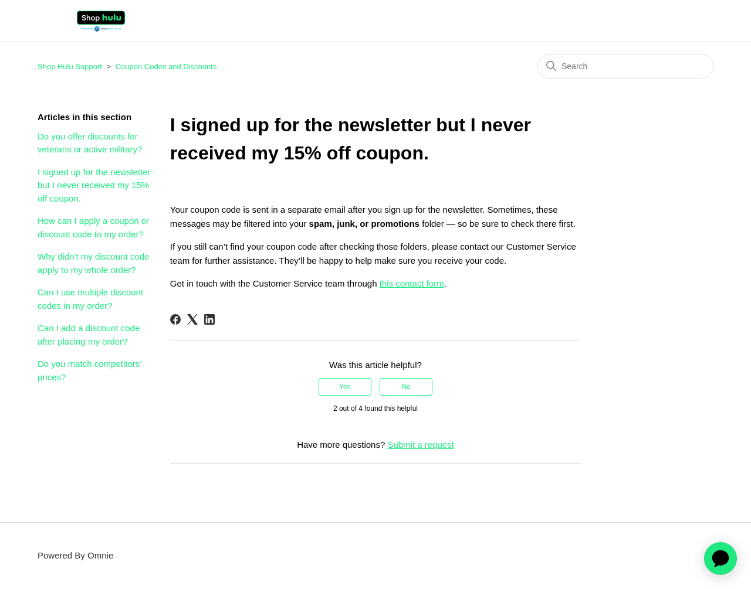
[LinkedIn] (209, 319)
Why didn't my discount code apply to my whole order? (93, 263)
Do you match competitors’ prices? (89, 370)
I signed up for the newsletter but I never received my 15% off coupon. (94, 185)
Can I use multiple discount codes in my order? (90, 299)
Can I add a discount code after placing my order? (89, 334)
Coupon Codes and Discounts (166, 66)
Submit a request (420, 445)
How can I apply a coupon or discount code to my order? (93, 227)
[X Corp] (192, 319)
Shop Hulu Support (70, 66)
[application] (720, 558)
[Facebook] (175, 319)
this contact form (412, 283)
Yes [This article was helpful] (345, 387)
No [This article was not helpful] (405, 387)
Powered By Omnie (75, 555)
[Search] (625, 66)
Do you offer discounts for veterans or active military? (90, 143)
